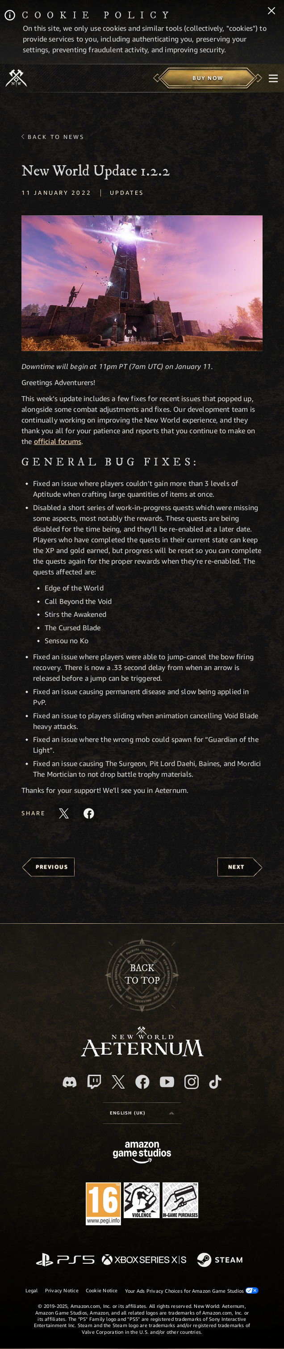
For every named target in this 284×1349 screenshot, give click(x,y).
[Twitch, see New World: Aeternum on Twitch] (94, 1082)
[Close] (271, 11)
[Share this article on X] (64, 813)
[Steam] (221, 1260)
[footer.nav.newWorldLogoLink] (142, 1054)
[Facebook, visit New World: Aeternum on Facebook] (142, 1082)
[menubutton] (273, 78)
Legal (31, 1290)
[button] (142, 283)
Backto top (142, 975)
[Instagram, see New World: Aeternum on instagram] (191, 1082)
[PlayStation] (65, 1260)
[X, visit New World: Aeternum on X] (118, 1082)
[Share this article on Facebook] (89, 813)
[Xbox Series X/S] (144, 1260)
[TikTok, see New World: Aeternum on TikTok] (215, 1082)
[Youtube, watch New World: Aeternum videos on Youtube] (167, 1082)
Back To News (56, 136)
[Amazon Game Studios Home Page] (142, 1153)
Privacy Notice (62, 1290)
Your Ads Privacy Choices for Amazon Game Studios (192, 1290)
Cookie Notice (102, 1290)
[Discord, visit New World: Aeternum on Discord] (70, 1082)
